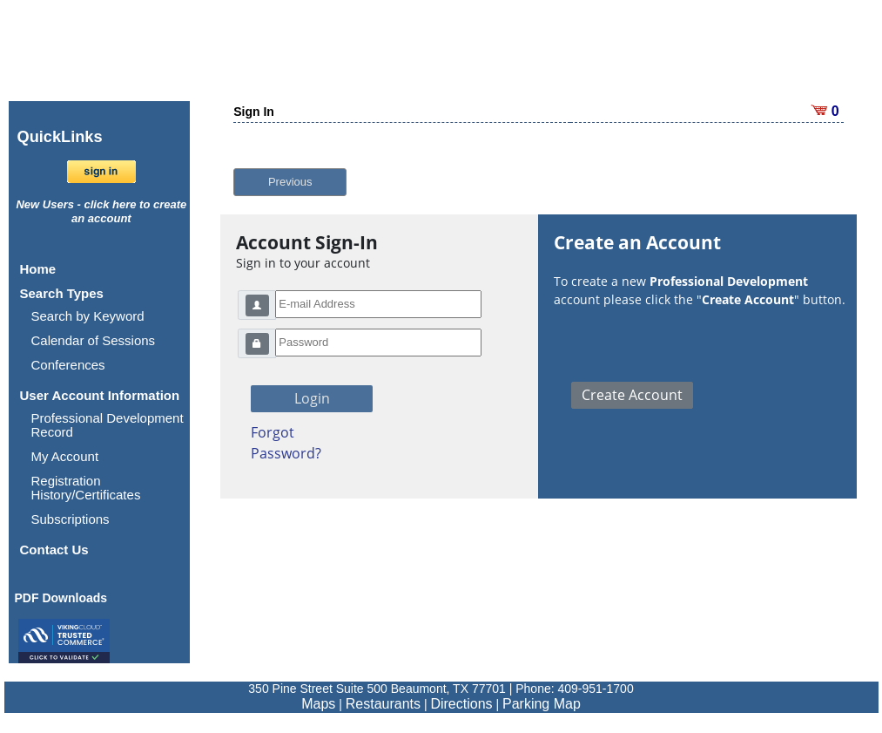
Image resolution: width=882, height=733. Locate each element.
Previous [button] (290, 181)
